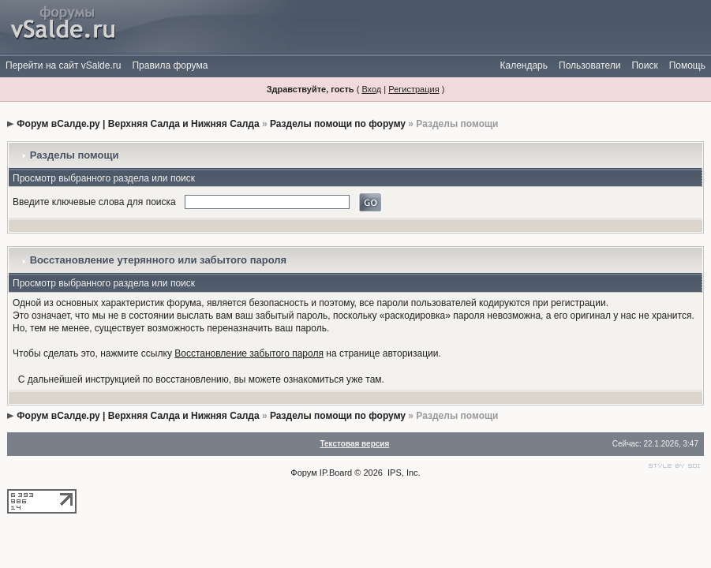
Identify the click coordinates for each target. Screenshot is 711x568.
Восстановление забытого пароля (249, 353)
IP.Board (336, 472)
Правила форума (170, 65)
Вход (371, 89)
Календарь (524, 65)
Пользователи (589, 65)
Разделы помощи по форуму (338, 123)
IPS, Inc (402, 472)
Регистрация (413, 89)
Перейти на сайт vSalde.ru (63, 65)
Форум (303, 472)
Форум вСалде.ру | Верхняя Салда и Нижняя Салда (138, 123)
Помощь (687, 65)
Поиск (644, 65)
